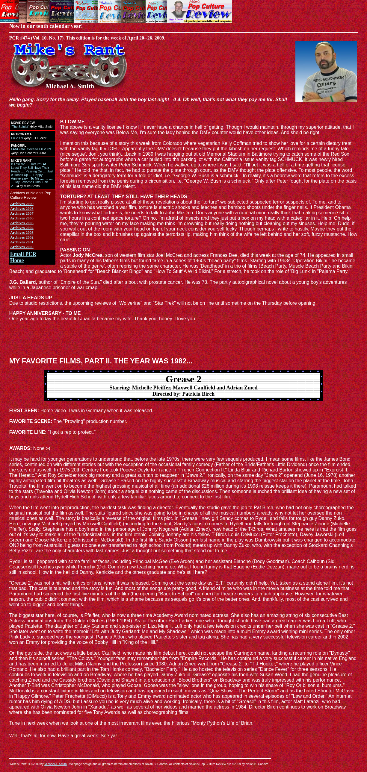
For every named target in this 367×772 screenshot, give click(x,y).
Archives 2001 (22, 242)
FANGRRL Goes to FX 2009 (31, 149)
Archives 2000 (22, 247)
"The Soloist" (20, 126)
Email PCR (23, 254)
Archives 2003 (22, 232)
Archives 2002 (22, 237)
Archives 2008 (22, 208)
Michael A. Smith (55, 764)
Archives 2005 (22, 223)
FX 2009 (17, 138)
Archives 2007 (22, 213)
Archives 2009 (22, 203)
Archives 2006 (22, 218)
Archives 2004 (22, 227)
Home (17, 260)
